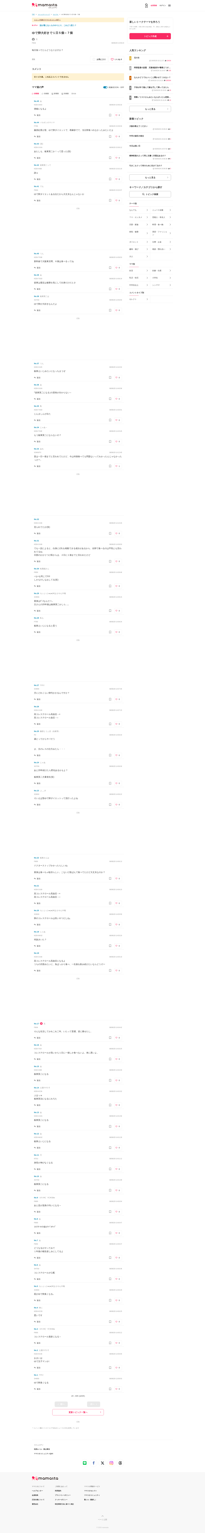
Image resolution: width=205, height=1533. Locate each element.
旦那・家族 (133, 224)
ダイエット (133, 242)
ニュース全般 (157, 210)
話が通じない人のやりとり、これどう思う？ (58, 25)
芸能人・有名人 (158, 217)
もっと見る (150, 109)
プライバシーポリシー (63, 1495)
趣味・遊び (133, 249)
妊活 (131, 271)
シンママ (156, 285)
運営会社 (35, 1504)
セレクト (133, 299)
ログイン (163, 5)
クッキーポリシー (61, 1499)
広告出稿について (38, 1499)
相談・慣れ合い (158, 249)
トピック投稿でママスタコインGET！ (47, 20)
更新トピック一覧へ (78, 1412)
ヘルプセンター (37, 1491)
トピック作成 (150, 36)
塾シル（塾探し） (90, 1499)
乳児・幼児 (133, 278)
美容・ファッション (159, 233)
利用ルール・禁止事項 (42, 1449)
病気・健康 (133, 232)
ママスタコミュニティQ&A (43, 1453)
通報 (33, 59)
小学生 (155, 278)
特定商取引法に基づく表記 (64, 1504)
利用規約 (58, 1491)
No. (36, 101)
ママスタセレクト (90, 1491)
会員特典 (35, 1495)
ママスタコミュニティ (92, 1495)
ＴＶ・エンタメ (135, 217)
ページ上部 (102, 1519)
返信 (38, 115)
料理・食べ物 (157, 224)
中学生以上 (133, 285)
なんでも (133, 210)
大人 (131, 256)
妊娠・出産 (156, 271)
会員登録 (154, 5)
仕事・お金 (156, 242)
